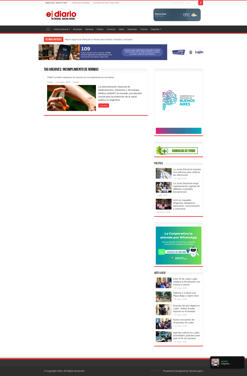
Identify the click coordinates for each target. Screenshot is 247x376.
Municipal (77, 29)
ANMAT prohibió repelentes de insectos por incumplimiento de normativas (80, 77)
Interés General (61, 29)
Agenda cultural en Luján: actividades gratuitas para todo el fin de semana (186, 335)
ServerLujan (195, 371)
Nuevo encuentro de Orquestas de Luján (183, 321)
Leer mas (103, 105)
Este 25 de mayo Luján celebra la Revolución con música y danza (186, 281)
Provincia (111, 29)
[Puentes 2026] (178, 103)
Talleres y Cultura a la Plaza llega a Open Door (186, 294)
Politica (100, 29)
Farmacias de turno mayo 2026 (106, 3)
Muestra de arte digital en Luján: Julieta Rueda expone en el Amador (186, 308)
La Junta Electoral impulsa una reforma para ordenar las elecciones (187, 172)
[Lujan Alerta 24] (123, 52)
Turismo (143, 29)
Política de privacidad (81, 3)
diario (50, 82)
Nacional (89, 29)
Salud (121, 29)
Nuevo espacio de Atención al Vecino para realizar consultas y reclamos (98, 39)
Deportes (155, 29)
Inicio (48, 29)
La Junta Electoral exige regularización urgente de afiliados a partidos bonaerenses (186, 187)
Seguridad (132, 29)
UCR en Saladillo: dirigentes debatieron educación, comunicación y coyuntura (186, 204)
